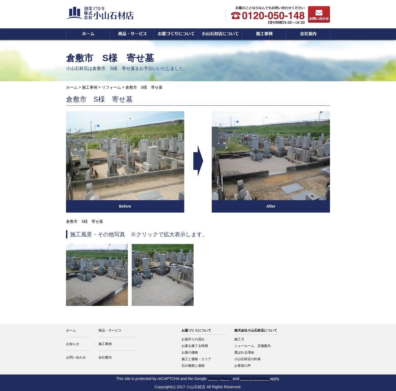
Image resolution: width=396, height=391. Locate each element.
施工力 (239, 339)
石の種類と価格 (193, 366)
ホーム (72, 87)
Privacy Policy (220, 378)
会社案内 (105, 357)
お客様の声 (242, 366)
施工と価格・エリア (196, 359)
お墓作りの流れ (193, 339)
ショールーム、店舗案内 (252, 346)
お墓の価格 (190, 352)
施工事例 (89, 87)
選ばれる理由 (244, 352)
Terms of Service (254, 378)
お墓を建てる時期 (195, 346)
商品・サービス (110, 330)
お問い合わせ (76, 357)
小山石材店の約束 (247, 359)
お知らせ (72, 344)
